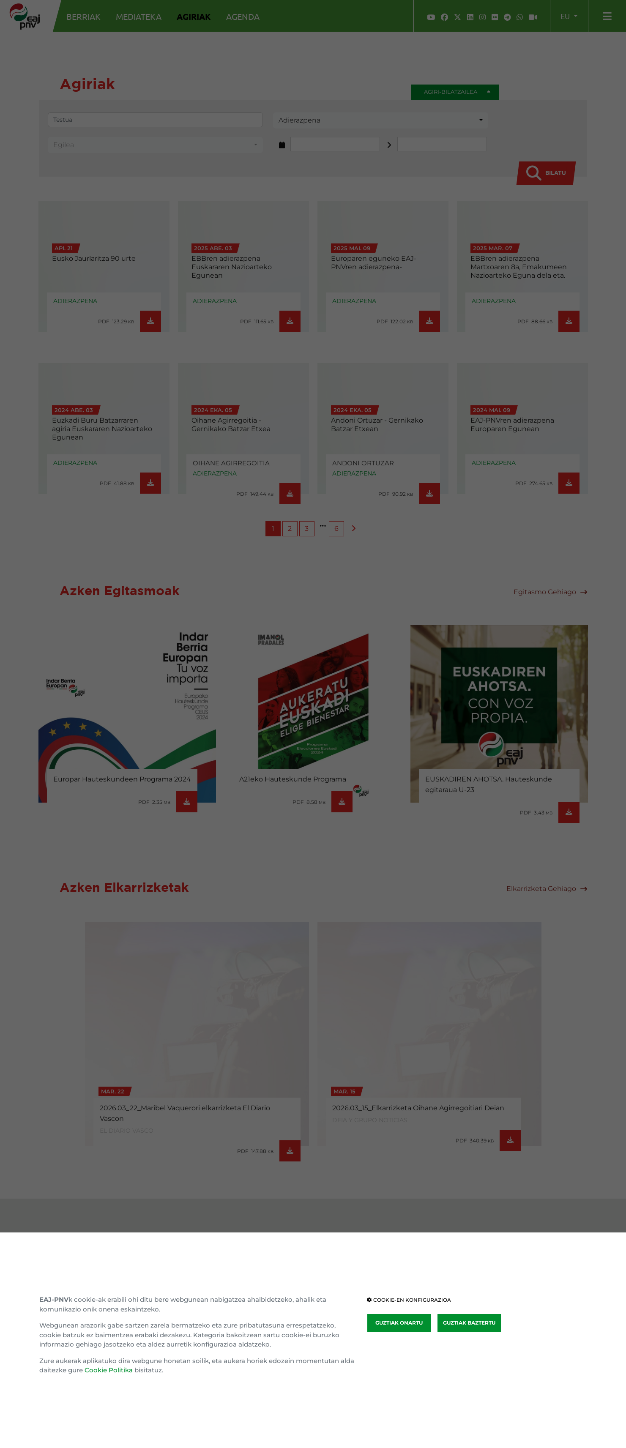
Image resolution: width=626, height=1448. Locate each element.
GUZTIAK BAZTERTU (469, 1323)
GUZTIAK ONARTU (399, 1323)
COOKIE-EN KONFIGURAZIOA (409, 1300)
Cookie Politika (109, 1370)
